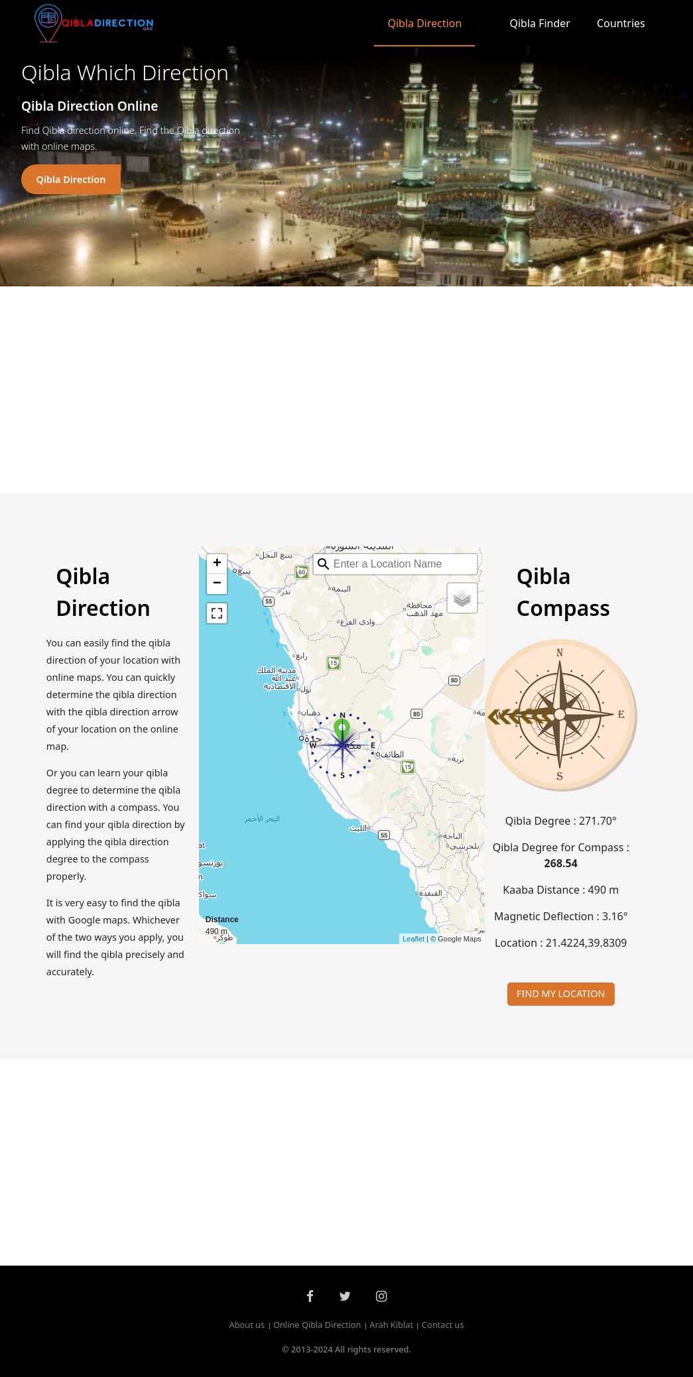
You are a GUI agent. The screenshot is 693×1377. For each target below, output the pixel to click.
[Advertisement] (346, 390)
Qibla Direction (424, 23)
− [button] (217, 584)
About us (247, 1325)
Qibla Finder (539, 23)
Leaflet (413, 939)
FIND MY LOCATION (561, 993)
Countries (621, 23)
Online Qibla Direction (317, 1325)
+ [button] (217, 564)
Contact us (443, 1325)
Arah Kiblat (391, 1325)
